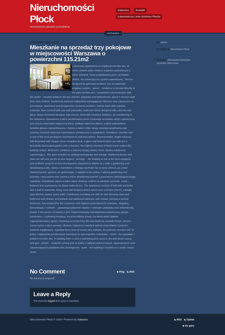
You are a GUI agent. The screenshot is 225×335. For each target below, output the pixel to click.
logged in (53, 300)
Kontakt (140, 10)
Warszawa (173, 63)
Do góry (189, 325)
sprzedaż (161, 63)
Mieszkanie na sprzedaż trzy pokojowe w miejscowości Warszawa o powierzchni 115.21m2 (80, 53)
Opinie (190, 319)
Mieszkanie (174, 60)
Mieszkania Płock (179, 49)
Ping (121, 271)
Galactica (123, 10)
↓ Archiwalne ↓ (113, 33)
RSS (131, 271)
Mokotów (185, 60)
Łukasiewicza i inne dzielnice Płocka (139, 16)
